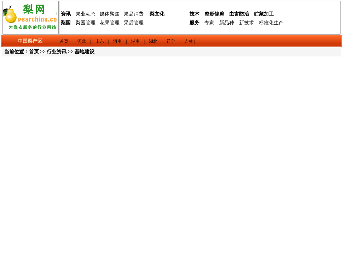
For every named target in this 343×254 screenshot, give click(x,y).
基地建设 (84, 51)
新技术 (246, 22)
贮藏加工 (264, 14)
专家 (209, 22)
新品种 (226, 22)
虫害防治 (239, 14)
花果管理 (110, 22)
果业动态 (85, 14)
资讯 (66, 14)
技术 (194, 14)
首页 (34, 51)
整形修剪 (214, 14)
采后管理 (134, 22)
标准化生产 (271, 22)
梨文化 (157, 14)
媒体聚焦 (110, 14)
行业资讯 (56, 51)
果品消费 (134, 14)
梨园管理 (85, 22)
